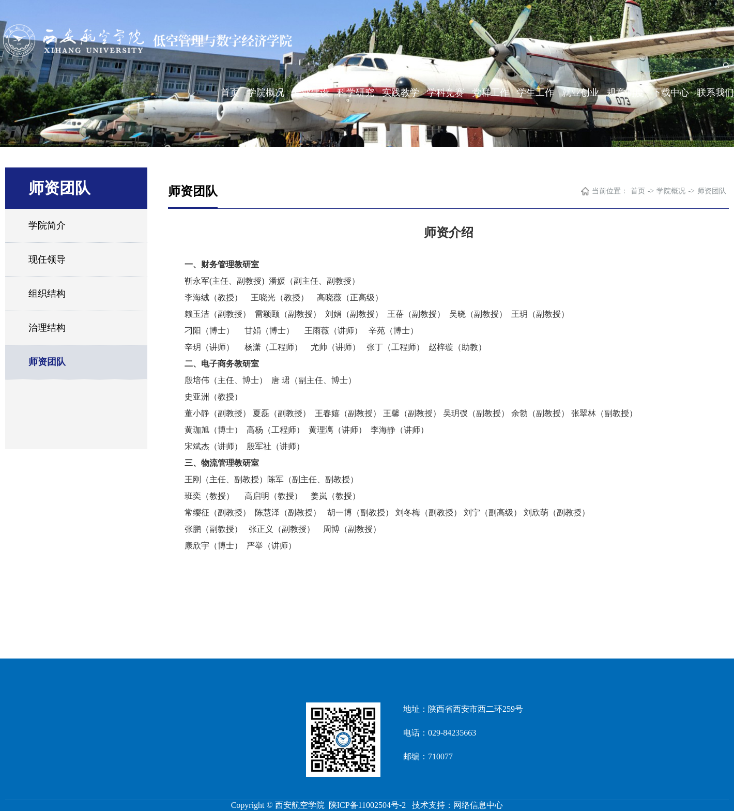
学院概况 (265, 92)
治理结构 (47, 328)
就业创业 (580, 92)
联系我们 (715, 92)
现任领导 (47, 259)
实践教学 (400, 92)
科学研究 (355, 92)
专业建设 (310, 92)
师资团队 (47, 362)
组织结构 (47, 293)
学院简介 (47, 225)
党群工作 (490, 92)
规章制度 (625, 92)
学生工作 (535, 92)
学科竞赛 (445, 92)
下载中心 (670, 92)
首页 (230, 92)
